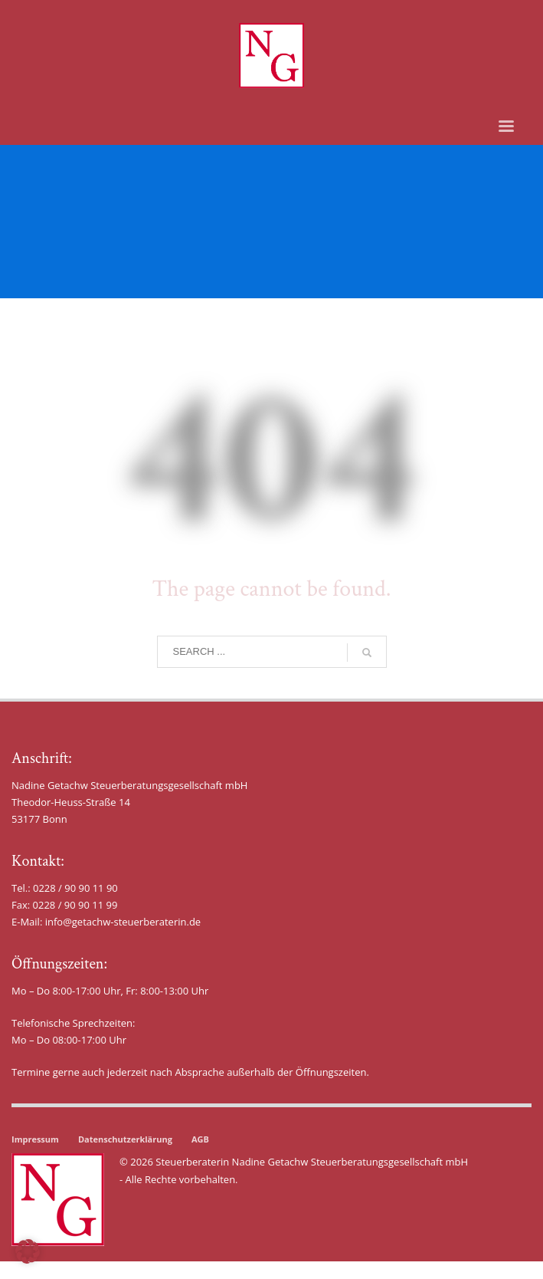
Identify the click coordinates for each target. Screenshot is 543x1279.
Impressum (35, 1139)
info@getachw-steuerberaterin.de (123, 922)
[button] (27, 1251)
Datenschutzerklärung (125, 1139)
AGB (200, 1139)
